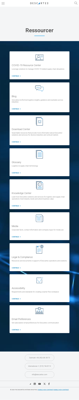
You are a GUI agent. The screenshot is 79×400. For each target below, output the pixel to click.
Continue (16, 173)
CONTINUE (16, 76)
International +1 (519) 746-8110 (39, 366)
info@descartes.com (39, 375)
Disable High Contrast (61, 389)
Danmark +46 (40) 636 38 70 (39, 358)
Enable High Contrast (45, 389)
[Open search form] (75, 3)
